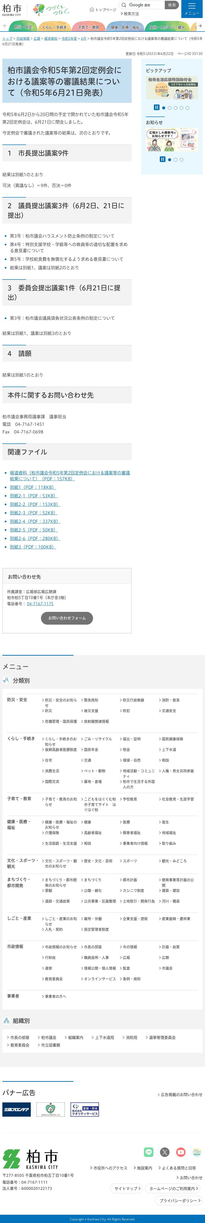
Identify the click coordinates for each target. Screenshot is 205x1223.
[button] (192, 9)
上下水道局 (104, 1037)
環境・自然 (132, 760)
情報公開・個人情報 (100, 968)
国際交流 (52, 781)
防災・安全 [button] (17, 700)
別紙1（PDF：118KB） (33, 487)
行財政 (50, 957)
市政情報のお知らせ (61, 947)
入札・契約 (54, 929)
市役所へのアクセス (110, 1168)
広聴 (165, 957)
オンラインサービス (100, 979)
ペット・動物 (94, 771)
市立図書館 (50, 1045)
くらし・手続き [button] (21, 738)
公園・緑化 (93, 890)
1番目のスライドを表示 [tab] (163, 108)
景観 (48, 890)
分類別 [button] (21, 680)
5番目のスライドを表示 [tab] (187, 108)
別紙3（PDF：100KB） (33, 547)
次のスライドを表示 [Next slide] (200, 25)
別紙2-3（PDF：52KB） (34, 513)
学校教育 (130, 799)
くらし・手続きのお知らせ (61, 741)
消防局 (131, 1037)
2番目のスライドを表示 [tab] (169, 108)
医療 (126, 822)
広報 (37, 38)
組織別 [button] (21, 1021)
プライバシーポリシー (178, 1201)
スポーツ (130, 861)
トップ (7, 38)
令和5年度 (69, 38)
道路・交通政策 (57, 901)
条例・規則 (132, 979)
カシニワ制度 (133, 890)
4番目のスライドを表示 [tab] (181, 108)
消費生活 (52, 771)
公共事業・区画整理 (100, 901)
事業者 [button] (13, 996)
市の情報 (130, 947)
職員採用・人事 (96, 957)
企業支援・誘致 (135, 919)
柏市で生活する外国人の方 (139, 784)
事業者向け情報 (135, 843)
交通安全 (169, 711)
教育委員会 (54, 979)
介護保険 (52, 833)
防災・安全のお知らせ (61, 702)
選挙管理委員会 (162, 1037)
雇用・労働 (93, 919)
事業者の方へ (55, 996)
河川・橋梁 (171, 901)
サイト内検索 (124, 5)
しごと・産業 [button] (19, 918)
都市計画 (130, 880)
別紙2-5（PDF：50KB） (34, 530)
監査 (126, 968)
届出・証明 (132, 739)
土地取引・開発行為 (139, 901)
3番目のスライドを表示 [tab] (175, 108)
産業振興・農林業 (176, 919)
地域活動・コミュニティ (139, 773)
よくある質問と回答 (179, 1168)
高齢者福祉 (93, 833)
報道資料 (51, 38)
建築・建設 (171, 890)
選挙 (48, 968)
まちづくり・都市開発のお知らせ (61, 882)
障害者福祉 (132, 833)
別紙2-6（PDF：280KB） (35, 538)
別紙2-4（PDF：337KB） (35, 521)
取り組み (169, 843)
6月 (83, 38)
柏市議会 (48, 1037)
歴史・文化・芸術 (98, 861)
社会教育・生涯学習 (178, 799)
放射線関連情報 (96, 721)
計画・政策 (171, 947)
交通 (87, 760)
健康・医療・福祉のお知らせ (61, 824)
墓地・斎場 (93, 781)
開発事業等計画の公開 (178, 882)
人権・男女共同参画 (178, 771)
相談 (165, 760)
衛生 (165, 822)
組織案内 (75, 1037)
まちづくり (93, 880)
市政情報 (23, 38)
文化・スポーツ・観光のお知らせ (61, 863)
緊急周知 (91, 700)
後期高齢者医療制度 (61, 749)
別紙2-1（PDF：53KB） (34, 496)
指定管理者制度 (96, 929)
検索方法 (131, 14)
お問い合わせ (191, 1178)
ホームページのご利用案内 (172, 1189)
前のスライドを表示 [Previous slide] (5, 25)
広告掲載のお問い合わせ (182, 1095)
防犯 (126, 711)
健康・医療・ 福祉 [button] (19, 825)
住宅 (48, 760)
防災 (48, 711)
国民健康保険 (172, 739)
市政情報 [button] (15, 946)
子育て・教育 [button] (19, 799)
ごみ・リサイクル (98, 739)
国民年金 (91, 749)
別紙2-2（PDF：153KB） (35, 504)
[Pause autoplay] (157, 107)
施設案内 (144, 1168)
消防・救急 (171, 700)
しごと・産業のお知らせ (61, 921)
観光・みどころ (174, 861)
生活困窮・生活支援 (61, 843)
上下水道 (169, 749)
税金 (126, 749)
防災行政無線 (133, 700)
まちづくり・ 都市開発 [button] (19, 882)
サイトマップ (126, 1189)
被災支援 (91, 711)
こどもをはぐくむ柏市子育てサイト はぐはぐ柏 (100, 804)
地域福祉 (169, 833)
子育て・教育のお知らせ (61, 801)
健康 (87, 822)
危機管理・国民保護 (61, 721)
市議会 (167, 968)
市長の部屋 (93, 947)
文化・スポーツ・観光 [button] (23, 863)
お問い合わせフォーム (67, 618)
